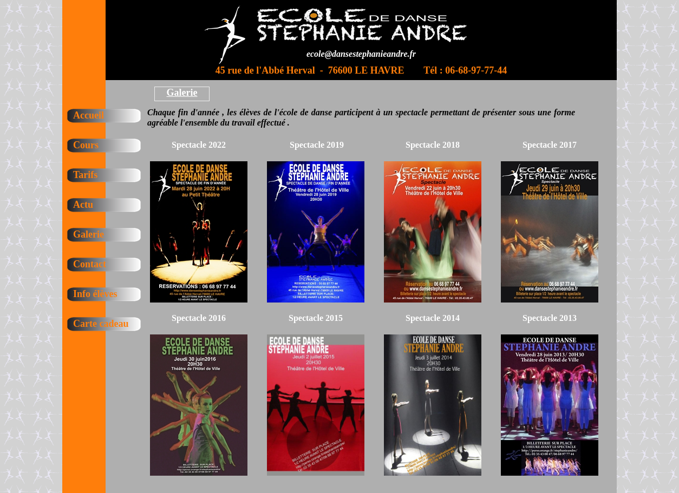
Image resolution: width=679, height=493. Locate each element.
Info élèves (95, 293)
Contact (89, 264)
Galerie (88, 234)
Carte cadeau (100, 323)
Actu (83, 204)
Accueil (88, 115)
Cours (86, 145)
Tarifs (85, 174)
